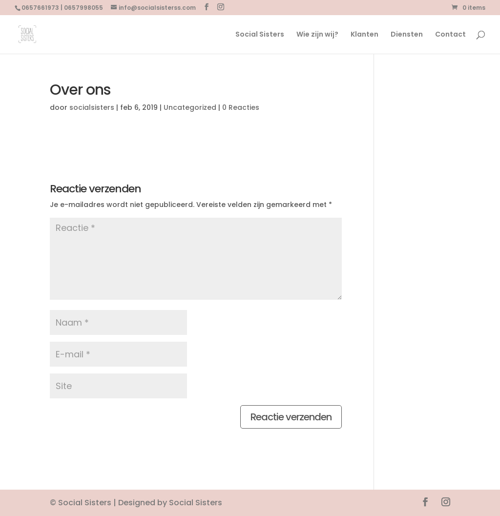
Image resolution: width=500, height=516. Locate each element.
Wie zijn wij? (317, 35)
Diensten (407, 35)
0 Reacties (240, 107)
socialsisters (91, 107)
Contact (450, 35)
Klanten (364, 35)
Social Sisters (259, 35)
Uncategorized (190, 107)
